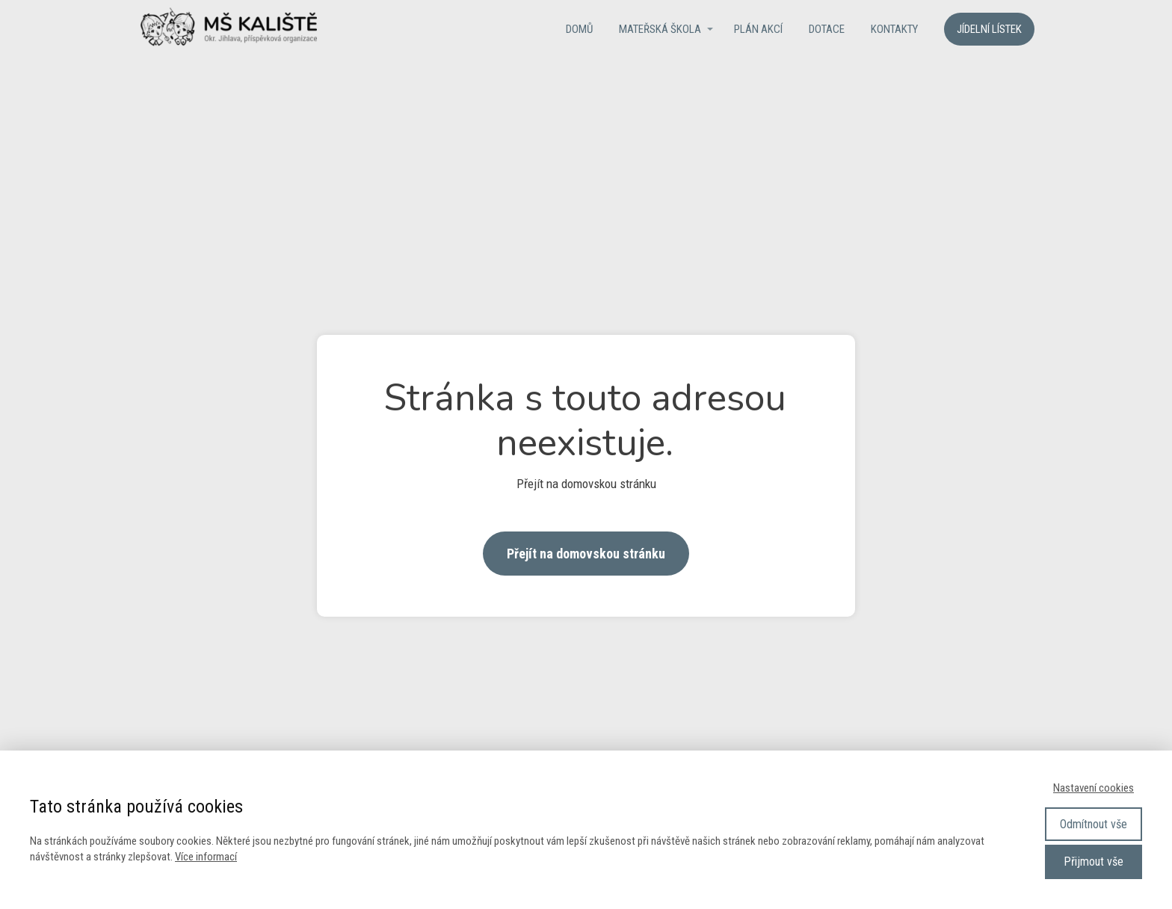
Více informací (206, 856)
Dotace (827, 29)
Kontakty (894, 29)
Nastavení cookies (1093, 788)
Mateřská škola (660, 29)
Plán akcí (758, 29)
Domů (579, 29)
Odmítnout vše (1093, 824)
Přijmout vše (1093, 861)
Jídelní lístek (989, 29)
